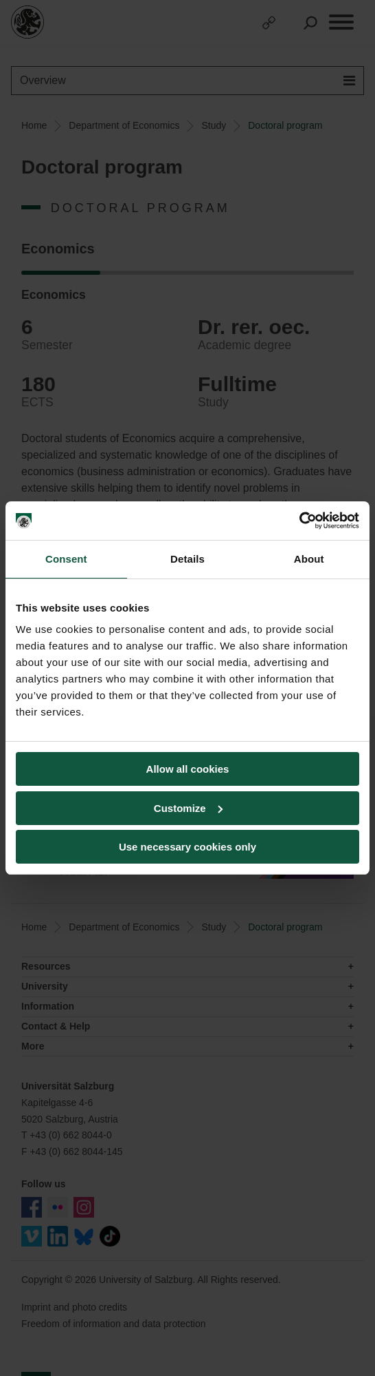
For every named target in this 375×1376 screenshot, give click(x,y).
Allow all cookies (187, 769)
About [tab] (309, 559)
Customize (188, 808)
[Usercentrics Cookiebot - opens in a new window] (299, 521)
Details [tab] (187, 559)
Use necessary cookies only (187, 847)
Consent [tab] (66, 559)
